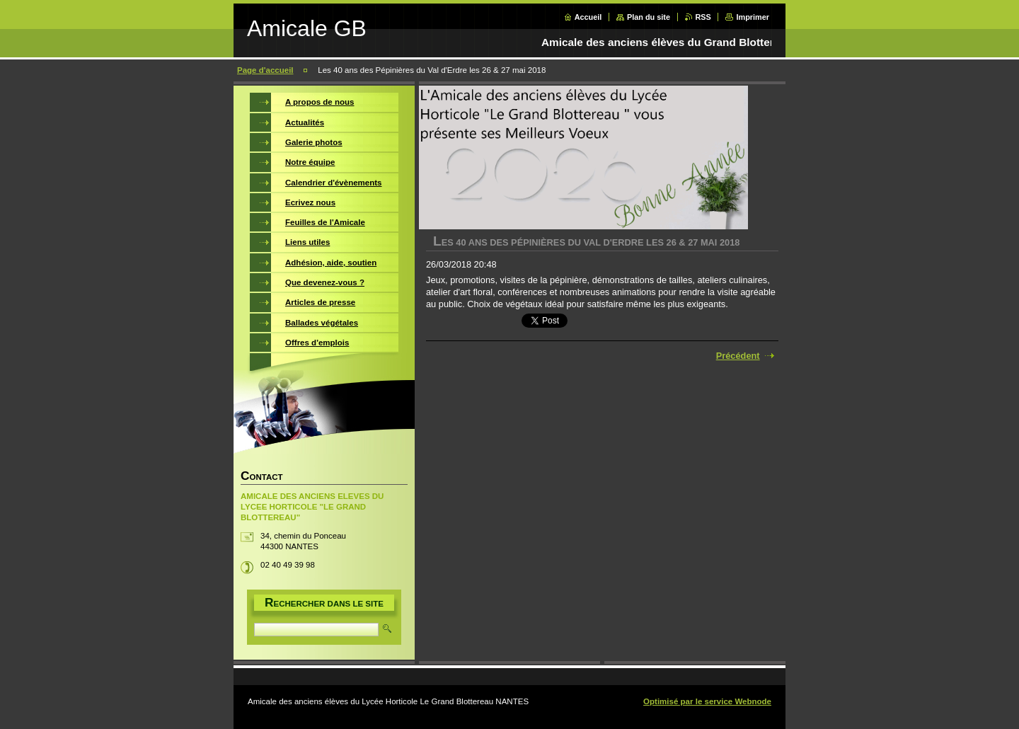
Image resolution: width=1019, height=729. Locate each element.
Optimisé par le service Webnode (707, 701)
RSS (703, 17)
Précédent (738, 355)
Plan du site (648, 17)
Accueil (588, 17)
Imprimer (752, 17)
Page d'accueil (265, 70)
